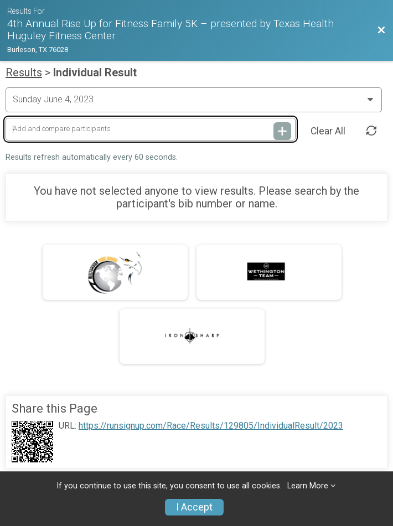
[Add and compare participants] (151, 129)
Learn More (307, 486)
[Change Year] (194, 99)
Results (24, 72)
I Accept (194, 507)
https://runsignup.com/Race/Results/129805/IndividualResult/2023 (211, 426)
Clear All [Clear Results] (328, 131)
